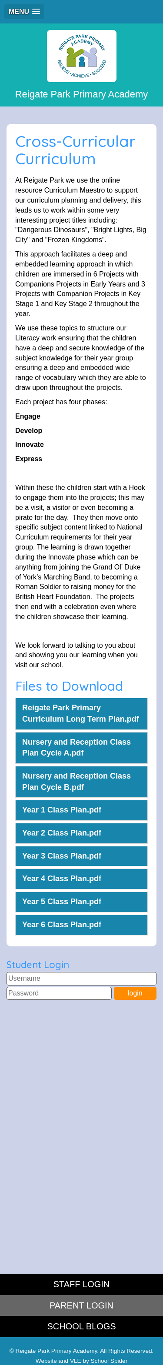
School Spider (109, 1361)
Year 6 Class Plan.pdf (61, 924)
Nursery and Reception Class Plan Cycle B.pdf (76, 782)
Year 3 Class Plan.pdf (61, 856)
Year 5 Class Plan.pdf (61, 901)
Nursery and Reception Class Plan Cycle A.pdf (76, 748)
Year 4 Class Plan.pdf (61, 878)
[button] (24, 11)
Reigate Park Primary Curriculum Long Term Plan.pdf (80, 713)
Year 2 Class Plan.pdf (61, 833)
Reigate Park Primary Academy (81, 65)
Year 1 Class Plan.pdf (61, 810)
